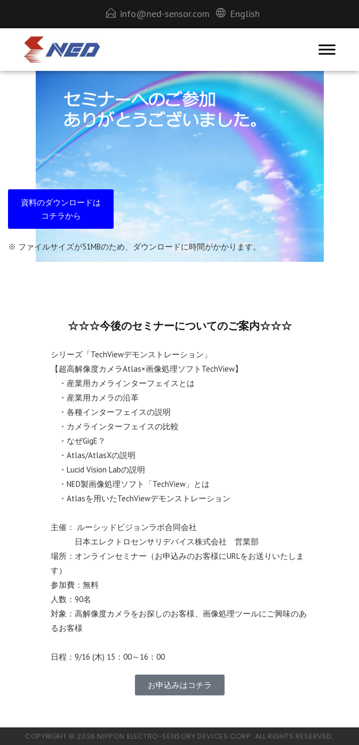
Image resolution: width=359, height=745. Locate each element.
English (245, 13)
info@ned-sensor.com (165, 13)
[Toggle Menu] (327, 50)
